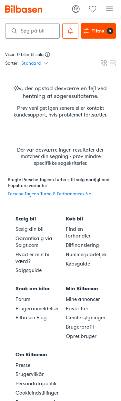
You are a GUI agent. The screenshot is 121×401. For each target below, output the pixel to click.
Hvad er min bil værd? (33, 258)
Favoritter (77, 308)
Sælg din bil (29, 229)
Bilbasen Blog (31, 317)
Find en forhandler (78, 232)
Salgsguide (28, 270)
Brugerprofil (80, 327)
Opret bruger (81, 336)
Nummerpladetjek (86, 254)
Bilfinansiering (82, 245)
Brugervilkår (29, 374)
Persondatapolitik (35, 383)
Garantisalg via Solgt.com (33, 242)
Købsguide (78, 263)
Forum (22, 299)
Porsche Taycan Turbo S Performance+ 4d (49, 194)
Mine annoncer (83, 299)
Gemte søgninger (86, 317)
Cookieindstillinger (36, 392)
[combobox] (32, 31)
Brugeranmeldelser (36, 308)
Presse (22, 365)
